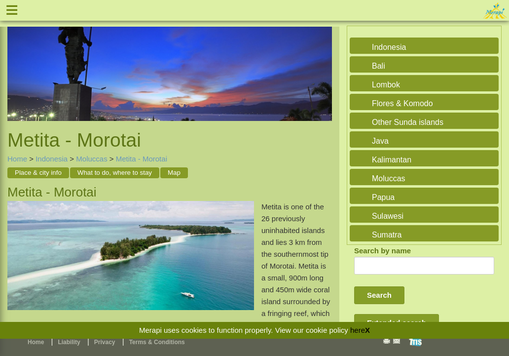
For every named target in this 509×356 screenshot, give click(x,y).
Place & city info (38, 172)
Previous (17, 66)
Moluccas (91, 159)
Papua (383, 197)
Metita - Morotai (141, 159)
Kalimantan (391, 160)
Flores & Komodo (402, 103)
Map (174, 172)
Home (17, 159)
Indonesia (52, 159)
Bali (378, 66)
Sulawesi (387, 216)
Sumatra (386, 235)
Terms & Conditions (157, 342)
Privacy (104, 342)
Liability (69, 342)
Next (322, 66)
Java (380, 141)
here (357, 330)
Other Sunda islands (407, 122)
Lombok (386, 84)
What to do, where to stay (114, 172)
